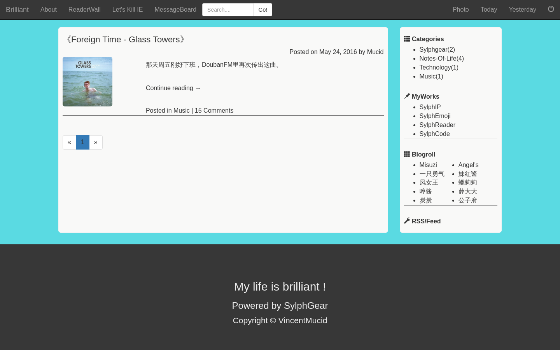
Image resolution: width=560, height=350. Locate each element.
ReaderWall (84, 9)
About (48, 9)
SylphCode (435, 134)
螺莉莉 (467, 182)
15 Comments (214, 110)
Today (489, 9)
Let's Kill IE (127, 9)
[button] (551, 9)
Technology (435, 67)
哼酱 (426, 191)
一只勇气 (432, 174)
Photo (461, 9)
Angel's (468, 165)
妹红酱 (467, 174)
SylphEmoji (435, 116)
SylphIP (430, 107)
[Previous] (69, 142)
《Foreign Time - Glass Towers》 (126, 39)
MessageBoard (175, 9)
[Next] (96, 142)
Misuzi (428, 165)
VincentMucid (302, 320)
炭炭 (426, 200)
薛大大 (467, 191)
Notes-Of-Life (438, 58)
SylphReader (438, 125)
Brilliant (17, 10)
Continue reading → (173, 88)
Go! (263, 10)
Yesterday (522, 9)
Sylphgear (434, 49)
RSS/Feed (426, 221)
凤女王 (429, 182)
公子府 (467, 200)
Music (181, 110)
